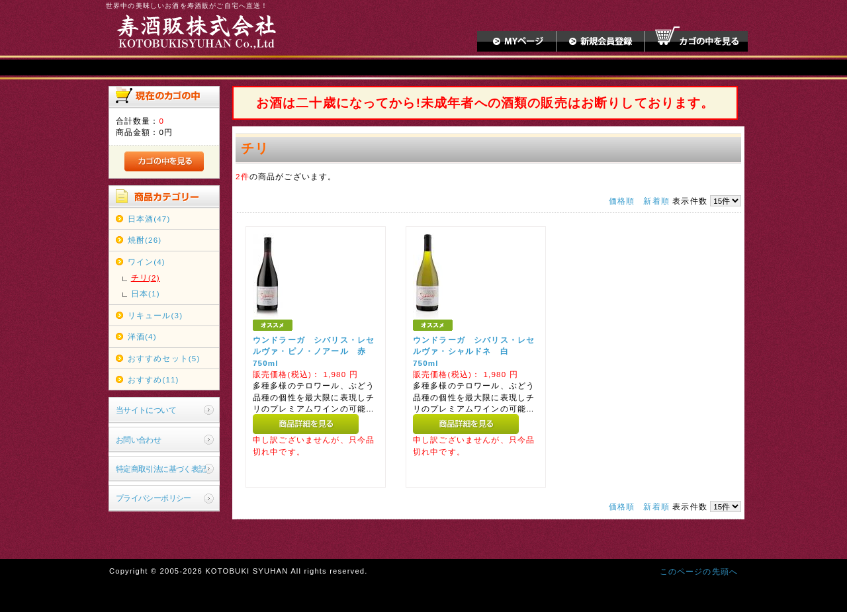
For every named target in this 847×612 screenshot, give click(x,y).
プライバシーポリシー (153, 498)
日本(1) (145, 293)
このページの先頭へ (699, 571)
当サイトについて (146, 410)
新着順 (656, 201)
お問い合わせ (138, 439)
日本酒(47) (149, 218)
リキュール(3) (155, 315)
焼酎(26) (145, 240)
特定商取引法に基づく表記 (161, 468)
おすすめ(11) (153, 379)
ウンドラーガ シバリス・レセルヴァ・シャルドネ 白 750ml (474, 351)
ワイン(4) (146, 261)
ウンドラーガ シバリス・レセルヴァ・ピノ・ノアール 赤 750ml (314, 351)
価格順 (622, 201)
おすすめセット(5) (164, 358)
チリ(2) (145, 277)
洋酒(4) (142, 336)
